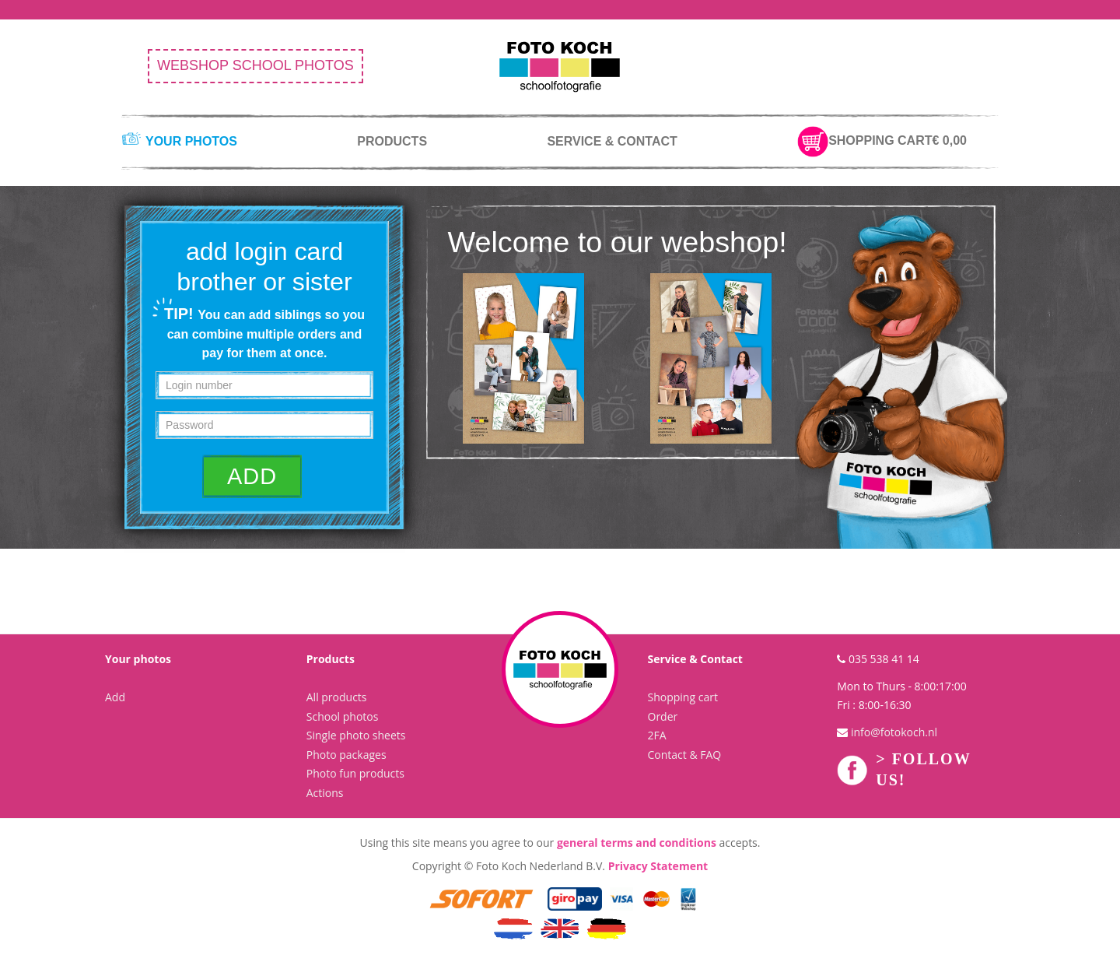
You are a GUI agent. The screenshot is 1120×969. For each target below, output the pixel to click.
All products (336, 697)
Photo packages (346, 754)
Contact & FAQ (685, 754)
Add (115, 697)
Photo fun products (355, 773)
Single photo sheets (356, 735)
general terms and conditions (636, 842)
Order (663, 716)
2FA (657, 735)
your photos (191, 141)
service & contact (612, 141)
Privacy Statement (658, 865)
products (392, 141)
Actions (325, 792)
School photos (342, 716)
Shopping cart (683, 697)
